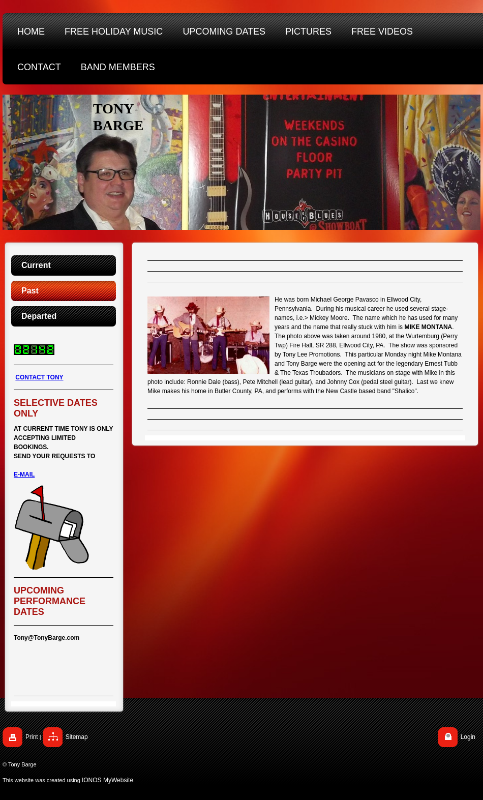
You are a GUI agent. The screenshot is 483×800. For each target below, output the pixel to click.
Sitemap (77, 736)
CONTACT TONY (39, 377)
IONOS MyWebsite (107, 780)
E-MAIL (24, 474)
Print (31, 736)
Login (468, 736)
